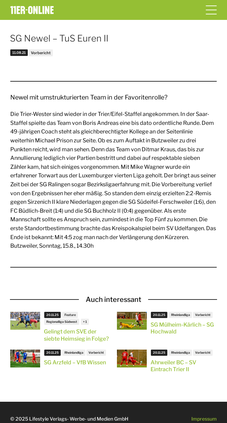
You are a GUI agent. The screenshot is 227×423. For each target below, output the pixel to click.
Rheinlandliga (180, 315)
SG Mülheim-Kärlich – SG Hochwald (182, 328)
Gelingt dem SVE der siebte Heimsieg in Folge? (76, 335)
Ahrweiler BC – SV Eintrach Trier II (173, 366)
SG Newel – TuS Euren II (59, 38)
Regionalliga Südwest (61, 322)
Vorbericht (41, 52)
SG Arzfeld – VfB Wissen (75, 362)
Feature (70, 315)
